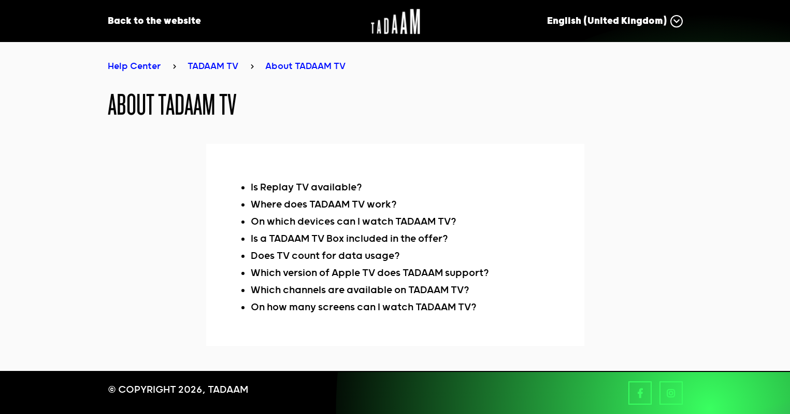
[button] (615, 21)
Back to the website (154, 21)
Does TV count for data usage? (325, 256)
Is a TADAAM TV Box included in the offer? (349, 239)
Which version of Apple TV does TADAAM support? (370, 273)
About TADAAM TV (305, 66)
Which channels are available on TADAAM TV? (360, 290)
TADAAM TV (213, 66)
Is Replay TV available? (306, 188)
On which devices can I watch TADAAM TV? (353, 222)
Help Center (134, 66)
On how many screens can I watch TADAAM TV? (364, 307)
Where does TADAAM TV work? (324, 205)
